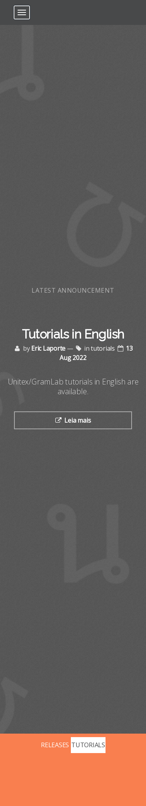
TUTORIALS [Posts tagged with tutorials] (88, 745)
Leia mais (77, 420)
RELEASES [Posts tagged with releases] (55, 745)
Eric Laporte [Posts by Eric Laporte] (48, 348)
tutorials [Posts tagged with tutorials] (103, 348)
